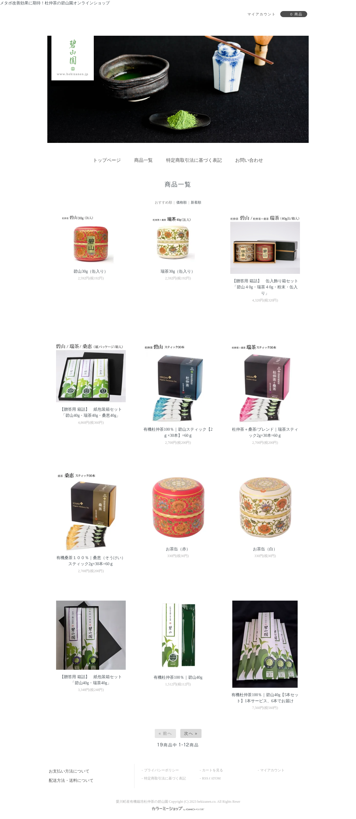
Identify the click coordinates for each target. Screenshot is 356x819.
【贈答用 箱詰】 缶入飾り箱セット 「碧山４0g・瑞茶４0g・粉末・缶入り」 (265, 287)
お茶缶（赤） (178, 549)
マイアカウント (272, 770)
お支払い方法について (69, 771)
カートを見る (212, 770)
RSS (205, 778)
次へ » (191, 733)
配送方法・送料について (71, 780)
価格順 (181, 202)
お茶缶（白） (265, 549)
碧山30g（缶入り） (90, 271)
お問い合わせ (249, 160)
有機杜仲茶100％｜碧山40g (178, 677)
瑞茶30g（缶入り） (178, 271)
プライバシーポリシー (161, 770)
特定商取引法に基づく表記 (194, 160)
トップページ (107, 160)
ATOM (216, 778)
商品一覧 (143, 160)
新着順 (196, 202)
